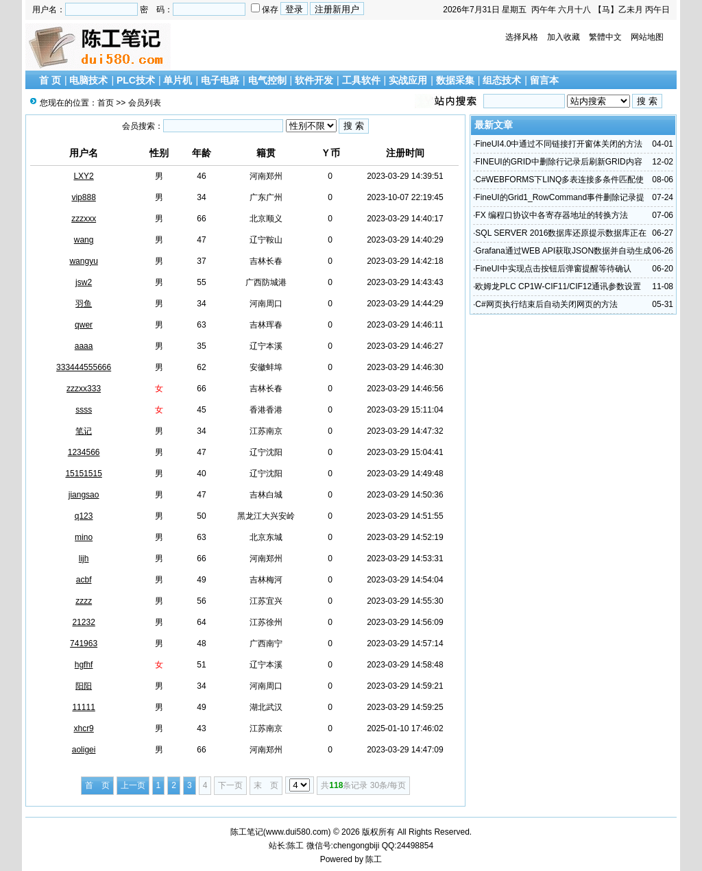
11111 (83, 707)
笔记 (83, 431)
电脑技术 (88, 80)
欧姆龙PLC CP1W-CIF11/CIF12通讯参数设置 (558, 286)
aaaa (84, 346)
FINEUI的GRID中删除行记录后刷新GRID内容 (558, 162)
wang (84, 240)
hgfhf (84, 665)
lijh (84, 558)
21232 (83, 622)
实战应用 (408, 80)
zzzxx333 (83, 388)
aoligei (84, 750)
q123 (84, 516)
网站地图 (647, 37)
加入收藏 (563, 37)
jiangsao (84, 495)
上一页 (133, 785)
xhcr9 (83, 728)
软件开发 (314, 80)
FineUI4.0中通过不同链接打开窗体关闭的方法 (558, 144)
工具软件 (361, 80)
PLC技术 (136, 80)
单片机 (177, 80)
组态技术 (502, 80)
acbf (84, 580)
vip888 (83, 197)
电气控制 (267, 80)
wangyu (83, 261)
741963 (83, 643)
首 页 (50, 80)
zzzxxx (83, 218)
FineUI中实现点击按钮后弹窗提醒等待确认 (553, 268)
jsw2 (83, 282)
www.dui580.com (297, 832)
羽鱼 (83, 303)
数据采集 (455, 80)
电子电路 (220, 80)
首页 (105, 103)
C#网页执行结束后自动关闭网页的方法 (546, 304)
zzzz (83, 601)
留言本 (544, 80)
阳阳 (83, 686)
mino (84, 537)
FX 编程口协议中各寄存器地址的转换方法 (551, 215)
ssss (83, 410)
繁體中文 (605, 37)
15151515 (83, 473)
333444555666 (83, 367)
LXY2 (83, 176)
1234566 (84, 452)
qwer (84, 325)
